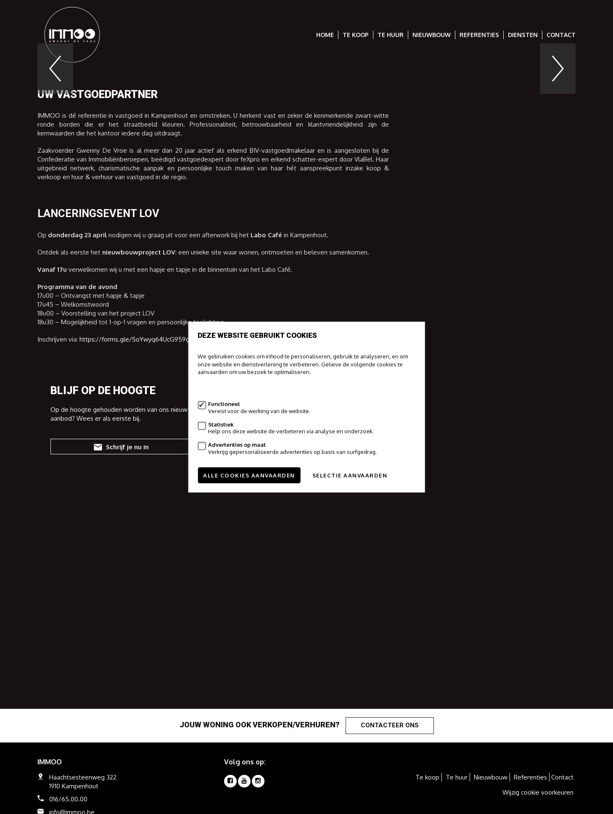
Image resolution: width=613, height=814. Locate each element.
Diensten (523, 34)
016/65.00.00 (68, 799)
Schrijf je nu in (120, 574)
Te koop (356, 34)
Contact (561, 34)
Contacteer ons (390, 725)
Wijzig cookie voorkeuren (537, 792)
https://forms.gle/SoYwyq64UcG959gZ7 (138, 465)
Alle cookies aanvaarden (249, 475)
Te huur (391, 34)
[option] (306, 132)
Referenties (479, 34)
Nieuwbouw (431, 34)
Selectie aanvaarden (350, 475)
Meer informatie (218, 387)
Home (325, 34)
